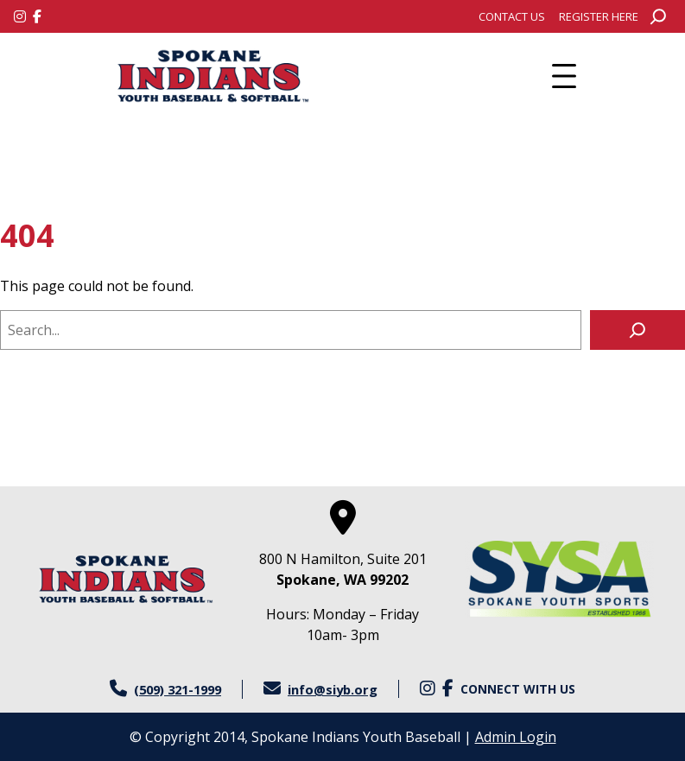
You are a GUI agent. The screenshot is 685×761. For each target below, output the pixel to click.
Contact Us (512, 16)
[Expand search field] (658, 16)
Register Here (598, 16)
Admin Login (515, 736)
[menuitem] (512, 16)
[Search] (637, 330)
